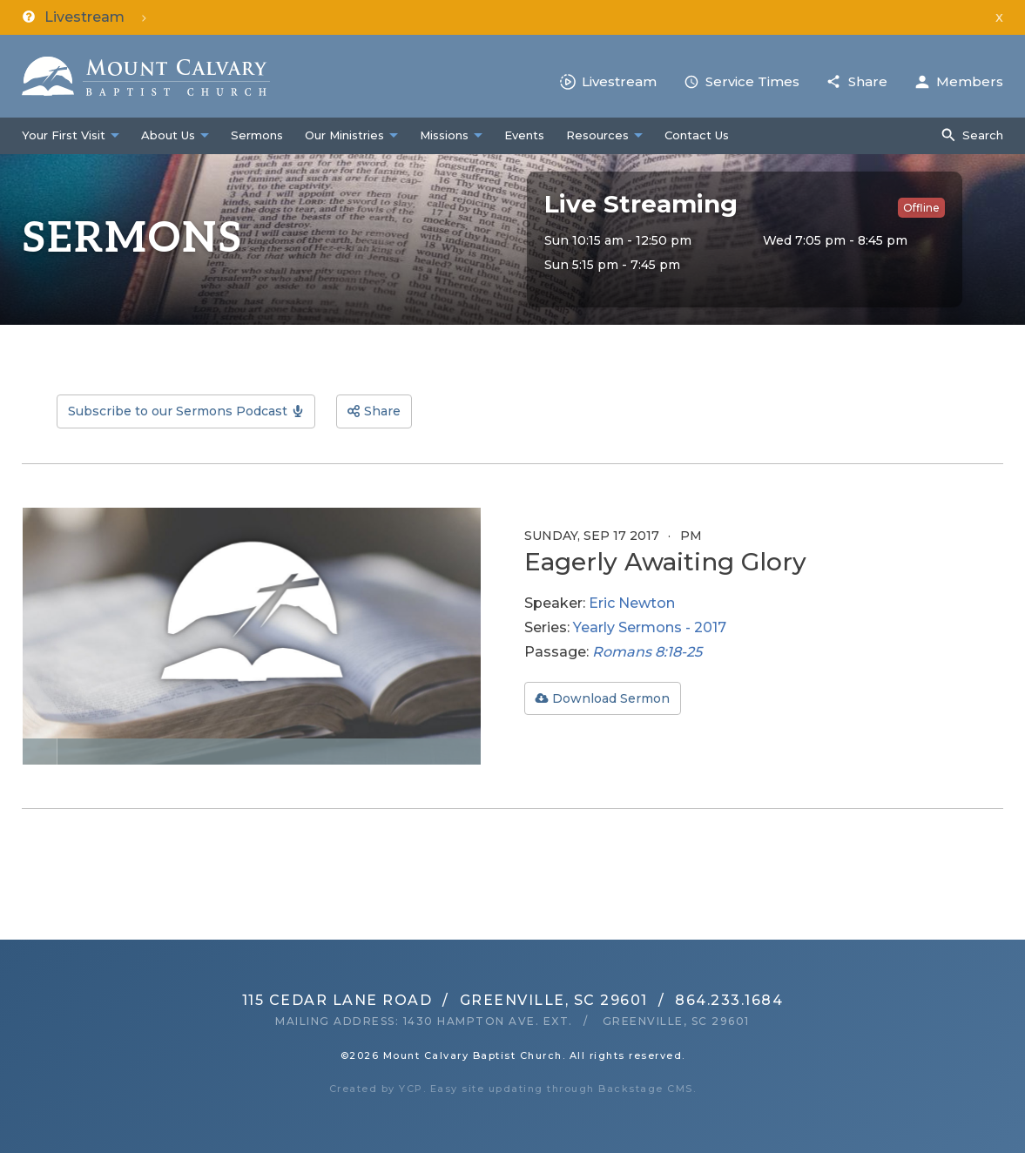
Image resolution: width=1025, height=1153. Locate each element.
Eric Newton (632, 603)
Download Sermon (611, 698)
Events (524, 135)
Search (982, 135)
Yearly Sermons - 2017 (649, 627)
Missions (444, 135)
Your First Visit (63, 135)
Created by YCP (376, 1088)
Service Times (752, 81)
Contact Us (696, 135)
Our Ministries (344, 135)
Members (969, 81)
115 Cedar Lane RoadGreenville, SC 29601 (445, 1000)
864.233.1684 (729, 1000)
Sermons (257, 135)
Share (867, 81)
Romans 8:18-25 (647, 652)
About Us (168, 135)
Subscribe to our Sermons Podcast (177, 411)
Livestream (619, 81)
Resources (597, 135)
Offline (921, 207)
